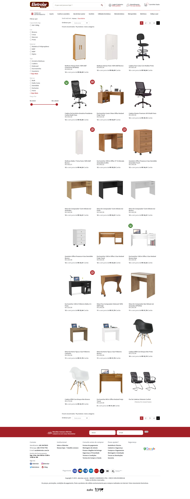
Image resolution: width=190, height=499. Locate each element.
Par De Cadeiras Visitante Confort (140, 399)
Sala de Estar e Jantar (79, 14)
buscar (102, 5)
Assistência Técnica (114, 445)
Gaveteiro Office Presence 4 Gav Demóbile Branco (79, 257)
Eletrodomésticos (119, 14)
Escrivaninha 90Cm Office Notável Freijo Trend (110, 400)
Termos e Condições (89, 455)
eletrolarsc (35, 467)
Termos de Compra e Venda (92, 458)
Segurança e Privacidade (91, 453)
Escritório (91, 14)
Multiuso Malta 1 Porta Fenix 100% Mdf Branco (78, 162)
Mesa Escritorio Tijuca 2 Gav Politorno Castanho (77, 353)
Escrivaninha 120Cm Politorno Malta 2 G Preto (78, 305)
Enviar (146, 432)
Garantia (111, 458)
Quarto (52, 14)
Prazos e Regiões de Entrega (92, 450)
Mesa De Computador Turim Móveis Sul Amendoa (78, 210)
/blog (45, 467)
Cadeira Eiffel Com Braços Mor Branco (77, 399)
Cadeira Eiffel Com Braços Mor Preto (141, 352)
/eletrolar (35, 464)
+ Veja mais (34, 74)
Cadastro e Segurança (115, 448)
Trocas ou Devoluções (115, 455)
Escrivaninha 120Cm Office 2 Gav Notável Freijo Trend (110, 257)
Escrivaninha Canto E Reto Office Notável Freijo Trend (110, 114)
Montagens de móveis (90, 448)
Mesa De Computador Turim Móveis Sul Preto (110, 210)
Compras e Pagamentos (116, 450)
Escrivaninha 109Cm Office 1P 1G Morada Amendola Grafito (110, 162)
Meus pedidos (116, 6)
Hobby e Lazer (154, 14)
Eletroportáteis (132, 14)
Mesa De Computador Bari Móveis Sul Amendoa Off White (141, 305)
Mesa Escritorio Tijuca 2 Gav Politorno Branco (109, 353)
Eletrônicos (143, 14)
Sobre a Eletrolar (62, 445)
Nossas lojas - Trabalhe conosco (67, 448)
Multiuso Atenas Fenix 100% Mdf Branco (110, 66)
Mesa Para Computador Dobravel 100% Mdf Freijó (110, 305)
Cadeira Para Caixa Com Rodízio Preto (141, 66)
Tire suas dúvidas (135, 6)
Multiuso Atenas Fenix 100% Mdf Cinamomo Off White (75, 67)
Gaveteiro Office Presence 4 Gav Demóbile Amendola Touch (143, 162)
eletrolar (46, 464)
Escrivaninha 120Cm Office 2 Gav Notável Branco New (142, 257)
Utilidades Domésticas (104, 14)
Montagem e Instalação (116, 453)
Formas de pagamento (90, 445)
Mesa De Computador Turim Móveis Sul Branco (142, 210)
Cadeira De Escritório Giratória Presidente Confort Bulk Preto (78, 114)
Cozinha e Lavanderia (64, 14)
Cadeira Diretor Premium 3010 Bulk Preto (142, 113)
